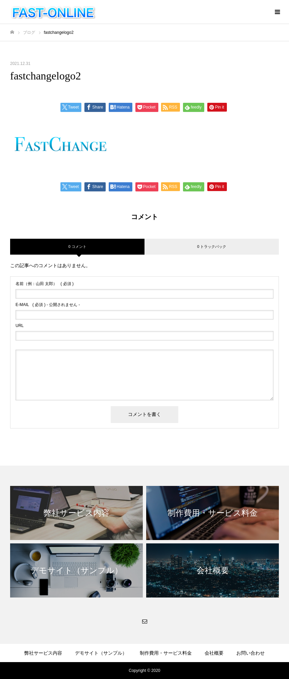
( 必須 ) (45, 284)
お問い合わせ (250, 653)
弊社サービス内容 (43, 653)
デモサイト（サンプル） (101, 653)
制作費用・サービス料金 (166, 653)
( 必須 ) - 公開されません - (48, 305)
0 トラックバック (211, 246)
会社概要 (214, 653)
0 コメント (77, 246)
